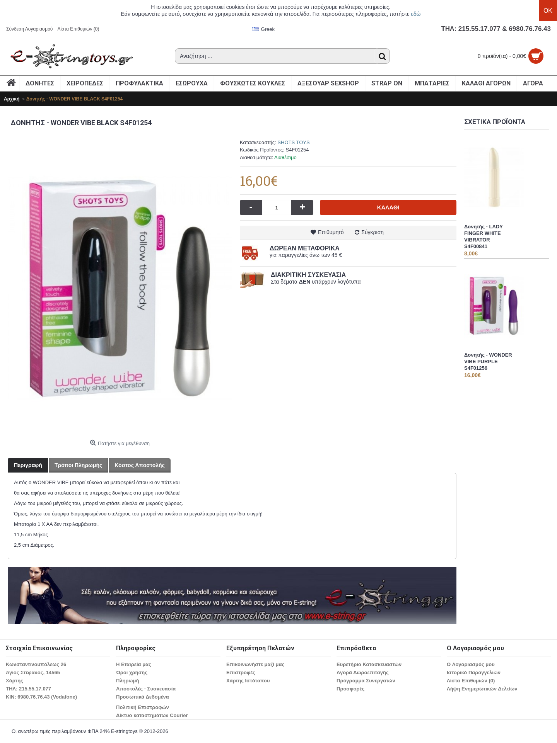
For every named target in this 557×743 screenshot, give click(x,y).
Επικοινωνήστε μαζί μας (255, 664)
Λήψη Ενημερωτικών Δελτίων (482, 689)
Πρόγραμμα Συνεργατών (366, 680)
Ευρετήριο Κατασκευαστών (369, 664)
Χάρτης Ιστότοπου (248, 680)
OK (547, 10)
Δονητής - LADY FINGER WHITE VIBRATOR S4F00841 (483, 236)
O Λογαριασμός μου (471, 664)
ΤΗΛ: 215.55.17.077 (28, 689)
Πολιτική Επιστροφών (142, 707)
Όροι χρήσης (131, 672)
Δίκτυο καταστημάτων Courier (152, 715)
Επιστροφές (240, 672)
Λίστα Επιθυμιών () (471, 680)
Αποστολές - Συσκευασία (146, 689)
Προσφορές (350, 689)
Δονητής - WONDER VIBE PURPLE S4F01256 (488, 361)
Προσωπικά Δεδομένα (142, 697)
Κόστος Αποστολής (139, 465)
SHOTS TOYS (293, 142)
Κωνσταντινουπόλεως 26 (36, 664)
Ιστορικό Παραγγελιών (474, 672)
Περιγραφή (28, 465)
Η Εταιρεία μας (133, 664)
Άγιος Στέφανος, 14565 (33, 672)
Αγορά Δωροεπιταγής (363, 672)
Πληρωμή (127, 680)
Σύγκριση (372, 232)
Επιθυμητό (331, 232)
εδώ (416, 14)
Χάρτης (14, 680)
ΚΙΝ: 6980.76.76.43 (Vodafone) (41, 697)
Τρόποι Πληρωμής (78, 465)
